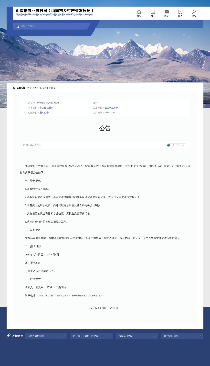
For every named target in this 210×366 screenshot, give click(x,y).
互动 (194, 16)
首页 (139, 16)
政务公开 (37, 88)
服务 (180, 16)
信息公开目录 (48, 88)
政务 (166, 16)
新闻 (153, 16)
